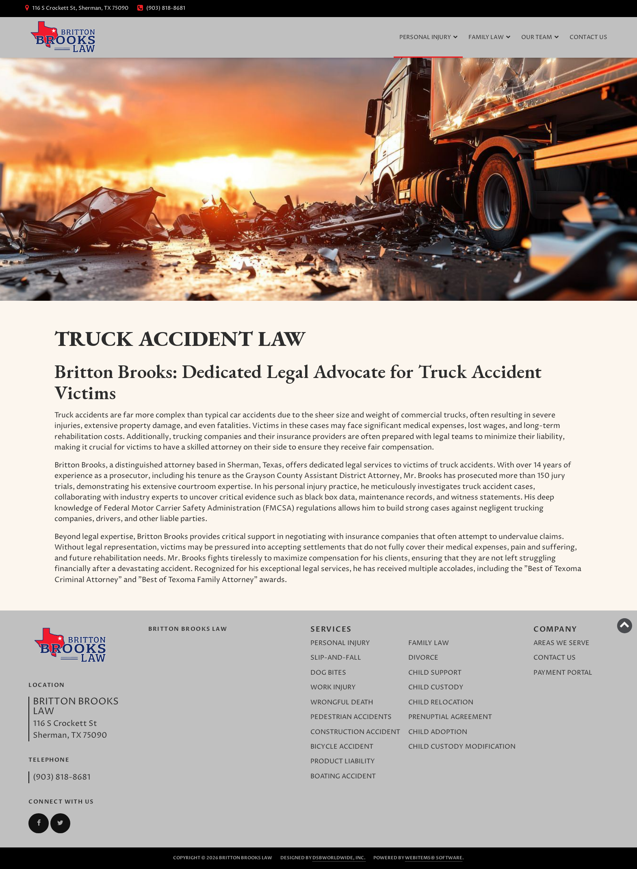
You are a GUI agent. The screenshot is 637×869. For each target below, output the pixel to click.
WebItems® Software (433, 858)
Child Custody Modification (462, 746)
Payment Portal (562, 672)
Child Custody (436, 687)
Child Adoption (437, 732)
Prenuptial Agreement (450, 717)
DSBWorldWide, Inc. (339, 858)
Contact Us (588, 37)
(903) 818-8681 (62, 777)
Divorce (423, 657)
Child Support (435, 672)
